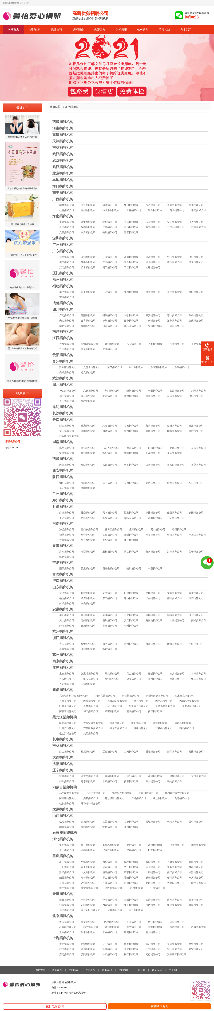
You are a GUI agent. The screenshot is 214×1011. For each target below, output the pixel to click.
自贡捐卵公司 (109, 325)
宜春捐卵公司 (155, 344)
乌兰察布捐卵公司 (69, 793)
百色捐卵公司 (153, 205)
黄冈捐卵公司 (109, 395)
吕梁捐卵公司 (109, 821)
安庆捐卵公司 (131, 620)
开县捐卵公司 (109, 882)
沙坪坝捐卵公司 (113, 888)
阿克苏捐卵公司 (163, 700)
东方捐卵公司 (88, 232)
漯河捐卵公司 (136, 529)
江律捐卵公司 (88, 877)
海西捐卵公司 (88, 551)
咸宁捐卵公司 (66, 395)
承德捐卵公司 (88, 850)
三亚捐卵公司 (131, 232)
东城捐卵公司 (155, 927)
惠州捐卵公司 (174, 262)
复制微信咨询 (159, 1006)
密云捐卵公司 (155, 921)
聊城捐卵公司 (88, 593)
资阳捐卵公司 (155, 325)
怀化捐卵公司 (88, 447)
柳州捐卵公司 (88, 210)
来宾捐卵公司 (198, 210)
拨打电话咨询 (55, 1006)
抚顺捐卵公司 (66, 776)
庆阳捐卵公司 (196, 512)
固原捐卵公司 (66, 568)
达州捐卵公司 (196, 320)
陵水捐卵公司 (109, 222)
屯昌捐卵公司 (66, 222)
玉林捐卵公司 (133, 210)
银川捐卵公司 (133, 568)
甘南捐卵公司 (88, 512)
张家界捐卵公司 (111, 447)
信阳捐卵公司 (174, 534)
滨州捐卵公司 (196, 593)
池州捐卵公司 (88, 615)
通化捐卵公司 (153, 751)
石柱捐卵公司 (66, 882)
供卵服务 (78, 29)
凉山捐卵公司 (174, 315)
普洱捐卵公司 (153, 425)
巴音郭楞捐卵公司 (189, 700)
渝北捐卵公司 (136, 888)
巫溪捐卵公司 (88, 861)
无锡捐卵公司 (88, 684)
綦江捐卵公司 (174, 872)
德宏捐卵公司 (196, 430)
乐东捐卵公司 (153, 222)
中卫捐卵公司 (155, 568)
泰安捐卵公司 (88, 603)
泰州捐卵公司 (177, 673)
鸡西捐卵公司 (90, 733)
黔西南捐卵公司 (67, 367)
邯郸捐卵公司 (155, 850)
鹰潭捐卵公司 (109, 349)
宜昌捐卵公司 (177, 390)
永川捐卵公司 (196, 877)
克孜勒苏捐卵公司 (117, 700)
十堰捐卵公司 (155, 390)
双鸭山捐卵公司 (163, 728)
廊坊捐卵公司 (198, 845)
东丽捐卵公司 (88, 905)
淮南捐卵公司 (177, 620)
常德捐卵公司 (66, 453)
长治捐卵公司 (174, 821)
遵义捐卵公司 (88, 372)
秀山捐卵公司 (196, 867)
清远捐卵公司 (131, 257)
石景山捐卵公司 (67, 927)
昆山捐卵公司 (133, 673)
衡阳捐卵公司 (109, 453)
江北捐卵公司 (157, 888)
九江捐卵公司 (66, 349)
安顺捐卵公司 (66, 372)
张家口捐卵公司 (111, 850)
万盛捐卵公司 (174, 861)
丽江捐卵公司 (66, 425)
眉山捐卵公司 (177, 325)
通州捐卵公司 (112, 927)
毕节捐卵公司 (114, 367)
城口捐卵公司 (153, 861)
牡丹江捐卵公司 (67, 728)
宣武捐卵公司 (177, 927)
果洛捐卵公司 (131, 551)
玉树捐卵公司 (109, 551)
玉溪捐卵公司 (196, 425)
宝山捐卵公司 (174, 949)
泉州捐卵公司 (174, 292)
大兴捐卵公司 (66, 932)
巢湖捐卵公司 (109, 615)
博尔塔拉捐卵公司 (191, 706)
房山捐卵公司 (177, 921)
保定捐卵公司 (133, 850)
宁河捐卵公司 (88, 899)
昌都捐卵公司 (109, 464)
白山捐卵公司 (66, 751)
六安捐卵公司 (131, 615)
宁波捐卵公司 (196, 643)
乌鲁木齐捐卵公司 (138, 706)
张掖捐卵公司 (153, 512)
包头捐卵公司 (66, 803)
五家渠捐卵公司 (67, 700)
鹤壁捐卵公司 (66, 534)
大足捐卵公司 (88, 872)
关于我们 (186, 29)
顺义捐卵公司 (90, 927)
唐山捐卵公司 (66, 850)
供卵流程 (99, 29)
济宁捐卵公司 (109, 598)
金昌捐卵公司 (174, 512)
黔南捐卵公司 (182, 367)
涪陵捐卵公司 (131, 877)
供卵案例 (35, 29)
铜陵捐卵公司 (174, 615)
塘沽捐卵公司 (66, 910)
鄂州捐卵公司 (153, 395)
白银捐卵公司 (66, 512)
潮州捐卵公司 (88, 257)
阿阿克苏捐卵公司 (105, 695)
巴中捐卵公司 (131, 320)
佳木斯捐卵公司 (183, 723)
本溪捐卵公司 (109, 781)
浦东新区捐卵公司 (177, 954)
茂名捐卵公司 (88, 267)
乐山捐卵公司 (196, 315)
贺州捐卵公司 (177, 210)
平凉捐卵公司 (66, 517)
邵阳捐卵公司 (155, 447)
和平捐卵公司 (131, 905)
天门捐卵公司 (66, 401)
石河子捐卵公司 (113, 706)
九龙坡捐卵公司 (89, 888)
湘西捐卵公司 (133, 447)
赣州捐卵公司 (112, 344)
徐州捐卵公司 (112, 678)
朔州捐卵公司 (131, 826)
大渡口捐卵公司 (175, 882)
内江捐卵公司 (66, 320)
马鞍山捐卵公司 (154, 620)
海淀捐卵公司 (131, 932)
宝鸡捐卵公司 (88, 482)
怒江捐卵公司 (109, 425)
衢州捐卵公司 (109, 649)
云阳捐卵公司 (66, 867)
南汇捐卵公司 (153, 944)
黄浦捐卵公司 (88, 949)
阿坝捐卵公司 (109, 315)
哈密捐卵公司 (112, 711)
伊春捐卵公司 (141, 728)
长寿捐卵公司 (153, 877)
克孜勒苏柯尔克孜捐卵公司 (74, 695)
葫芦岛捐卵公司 (89, 776)
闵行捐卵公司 (153, 954)
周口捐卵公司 (157, 529)
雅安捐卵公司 (153, 315)
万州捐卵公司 (88, 882)
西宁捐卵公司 (196, 551)
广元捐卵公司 (66, 315)
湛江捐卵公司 (196, 257)
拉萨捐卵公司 (198, 464)
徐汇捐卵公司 (109, 954)
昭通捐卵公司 (174, 430)
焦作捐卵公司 (88, 534)
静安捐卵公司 (131, 944)
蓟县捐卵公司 (66, 899)
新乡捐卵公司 (88, 540)
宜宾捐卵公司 (88, 320)
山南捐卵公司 (153, 464)
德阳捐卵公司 (88, 315)
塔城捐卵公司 (133, 711)
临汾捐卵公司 (66, 821)
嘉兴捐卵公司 (66, 649)
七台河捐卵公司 (67, 733)
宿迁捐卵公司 (155, 673)
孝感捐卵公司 (131, 395)
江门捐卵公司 (66, 267)
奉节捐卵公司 (131, 872)
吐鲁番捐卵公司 (67, 706)
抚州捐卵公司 (177, 344)
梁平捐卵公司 (88, 867)
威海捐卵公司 (88, 598)
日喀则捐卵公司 (175, 464)
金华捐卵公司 (88, 643)
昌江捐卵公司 (66, 227)
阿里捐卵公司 (66, 464)
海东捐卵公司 (174, 551)
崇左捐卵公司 (155, 210)
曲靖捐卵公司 (109, 430)
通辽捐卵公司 (160, 798)
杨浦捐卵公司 (109, 949)
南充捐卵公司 (66, 325)
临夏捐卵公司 (109, 517)
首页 (64, 106)
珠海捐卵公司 (109, 262)
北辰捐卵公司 (66, 905)
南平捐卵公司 (66, 292)
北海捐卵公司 (88, 205)
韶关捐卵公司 (196, 262)
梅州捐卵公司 (153, 262)
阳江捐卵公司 (131, 267)
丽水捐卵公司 (109, 643)
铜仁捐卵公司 (136, 367)
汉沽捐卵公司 (174, 905)
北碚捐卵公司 (153, 882)
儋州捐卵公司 (109, 232)
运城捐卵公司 (88, 821)
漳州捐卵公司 (153, 292)
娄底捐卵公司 (177, 447)
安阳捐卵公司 (109, 540)
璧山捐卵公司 (109, 877)
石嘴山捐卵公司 (111, 568)
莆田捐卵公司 (196, 292)
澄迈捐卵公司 (196, 222)
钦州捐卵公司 (131, 205)
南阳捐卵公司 (153, 534)
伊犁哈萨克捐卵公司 (157, 695)
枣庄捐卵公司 (153, 593)
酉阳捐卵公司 (109, 861)
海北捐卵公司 (66, 556)
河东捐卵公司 (114, 910)
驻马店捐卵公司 (113, 529)
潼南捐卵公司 (109, 872)
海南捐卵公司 (66, 551)
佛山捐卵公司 (88, 262)
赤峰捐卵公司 (138, 798)
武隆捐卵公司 (196, 861)
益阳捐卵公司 (198, 447)
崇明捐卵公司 (66, 944)
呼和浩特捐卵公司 (90, 803)
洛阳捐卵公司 (109, 534)
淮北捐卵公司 (196, 615)
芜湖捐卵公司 (198, 620)
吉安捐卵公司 (133, 344)
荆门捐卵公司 (112, 390)
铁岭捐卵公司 (174, 781)
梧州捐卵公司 (196, 205)
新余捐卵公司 (88, 349)
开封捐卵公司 (131, 534)
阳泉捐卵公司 (66, 826)
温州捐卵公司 (131, 643)
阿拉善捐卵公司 (130, 695)
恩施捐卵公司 (90, 390)
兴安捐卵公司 (90, 798)
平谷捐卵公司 (133, 921)
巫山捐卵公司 (66, 861)
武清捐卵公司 (153, 899)
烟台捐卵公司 (153, 598)
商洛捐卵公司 (153, 482)
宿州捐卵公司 (109, 620)
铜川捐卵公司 (66, 482)
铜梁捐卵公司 (196, 872)
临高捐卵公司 (131, 222)
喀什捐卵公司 (141, 700)
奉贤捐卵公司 (196, 944)
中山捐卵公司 (174, 257)
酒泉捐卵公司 (131, 512)
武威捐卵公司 (155, 517)
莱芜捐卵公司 (109, 593)
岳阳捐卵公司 (174, 453)
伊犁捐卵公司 (155, 711)
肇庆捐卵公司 (66, 262)
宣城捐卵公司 (153, 615)
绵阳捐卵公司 (88, 325)
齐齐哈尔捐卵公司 (93, 728)
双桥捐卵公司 (131, 861)
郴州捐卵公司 (88, 453)
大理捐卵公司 (153, 430)
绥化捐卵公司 (138, 723)
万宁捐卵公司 (153, 227)
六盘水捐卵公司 (91, 367)
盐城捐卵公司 (133, 678)
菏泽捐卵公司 (66, 593)
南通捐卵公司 (177, 678)
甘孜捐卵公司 (131, 315)
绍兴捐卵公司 (174, 643)
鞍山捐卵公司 (153, 781)
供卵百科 (56, 29)
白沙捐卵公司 (131, 227)
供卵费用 (121, 29)
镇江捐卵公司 (198, 678)
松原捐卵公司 (88, 751)
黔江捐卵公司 (66, 872)
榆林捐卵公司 (196, 482)
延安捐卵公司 (66, 488)
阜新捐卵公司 (177, 776)
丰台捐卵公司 (109, 932)
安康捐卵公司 (131, 482)
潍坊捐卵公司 (131, 598)
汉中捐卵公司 (109, 482)
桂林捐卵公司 (66, 205)
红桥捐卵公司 (196, 899)
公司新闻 (142, 29)
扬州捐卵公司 (155, 678)
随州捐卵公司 (133, 390)
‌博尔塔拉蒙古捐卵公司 (177, 793)
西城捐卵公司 (198, 927)
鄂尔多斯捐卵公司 (114, 798)
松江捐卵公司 (131, 954)
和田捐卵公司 (90, 711)
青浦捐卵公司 (174, 944)
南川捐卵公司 (153, 867)
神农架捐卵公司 (67, 390)
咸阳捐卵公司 (88, 488)
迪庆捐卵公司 (88, 425)
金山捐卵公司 (109, 944)
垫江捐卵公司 (131, 867)
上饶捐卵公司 (198, 344)
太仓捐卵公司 (66, 673)
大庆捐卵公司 (117, 723)
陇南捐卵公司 (177, 517)
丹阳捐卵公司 (66, 684)
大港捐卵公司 (196, 905)
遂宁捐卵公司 (174, 320)
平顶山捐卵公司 (197, 534)
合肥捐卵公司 (88, 625)
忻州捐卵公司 (109, 826)
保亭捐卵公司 (88, 227)
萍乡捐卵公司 (66, 344)
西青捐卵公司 (109, 905)
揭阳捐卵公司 (109, 267)
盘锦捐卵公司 (112, 776)
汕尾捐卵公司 (153, 267)
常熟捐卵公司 (112, 673)
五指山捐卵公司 (175, 227)
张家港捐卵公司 (89, 673)
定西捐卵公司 (88, 517)
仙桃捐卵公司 (88, 401)
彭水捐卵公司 (109, 867)
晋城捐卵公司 (153, 821)
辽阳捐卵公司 (155, 776)
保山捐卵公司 (88, 430)
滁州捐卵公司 (131, 625)
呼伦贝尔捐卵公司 (148, 793)
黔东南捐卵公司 (159, 367)
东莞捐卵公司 (66, 257)
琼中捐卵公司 (88, 222)
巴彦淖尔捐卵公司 (95, 793)
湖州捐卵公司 (88, 649)
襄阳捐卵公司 (174, 395)
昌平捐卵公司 (88, 932)
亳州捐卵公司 (66, 615)
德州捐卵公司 (174, 598)
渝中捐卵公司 (66, 888)
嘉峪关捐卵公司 (132, 517)
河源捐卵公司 (153, 257)
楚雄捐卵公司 (174, 425)
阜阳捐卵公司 (109, 625)
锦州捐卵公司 (66, 781)
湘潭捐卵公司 (153, 453)
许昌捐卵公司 (66, 540)
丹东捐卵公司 (88, 781)
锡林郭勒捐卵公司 (122, 793)
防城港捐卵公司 (111, 210)
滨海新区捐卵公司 (90, 910)
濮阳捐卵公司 (179, 529)
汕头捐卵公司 (131, 262)
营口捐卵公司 (198, 776)
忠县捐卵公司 (174, 867)
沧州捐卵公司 (66, 845)
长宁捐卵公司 (153, 949)
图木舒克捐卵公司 (184, 695)
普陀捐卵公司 (88, 954)
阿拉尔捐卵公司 (91, 700)
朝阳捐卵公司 (133, 776)
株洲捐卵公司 (131, 453)
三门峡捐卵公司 (89, 529)
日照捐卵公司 (131, 593)
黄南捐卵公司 (153, 551)
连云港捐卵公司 (67, 678)
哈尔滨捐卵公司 (67, 723)
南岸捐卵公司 (198, 882)
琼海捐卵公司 (198, 227)
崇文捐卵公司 (133, 927)
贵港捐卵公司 (174, 205)
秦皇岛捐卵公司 (111, 845)
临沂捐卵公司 (66, 598)
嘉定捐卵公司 (196, 949)
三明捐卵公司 (109, 292)
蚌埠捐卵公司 (66, 625)
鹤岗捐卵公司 (186, 728)
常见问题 (164, 29)
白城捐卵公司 (131, 751)
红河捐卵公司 (131, 430)
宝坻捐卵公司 (131, 899)
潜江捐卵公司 (196, 395)
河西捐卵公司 (153, 905)
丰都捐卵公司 (153, 872)
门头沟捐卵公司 (111, 921)
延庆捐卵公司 (66, 921)
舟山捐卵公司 (66, 643)
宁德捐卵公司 (66, 297)
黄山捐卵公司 (66, 620)
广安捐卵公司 (153, 320)
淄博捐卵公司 (196, 598)
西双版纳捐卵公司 (69, 436)
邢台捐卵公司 (88, 845)
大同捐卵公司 (88, 826)
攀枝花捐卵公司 (132, 325)
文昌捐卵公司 (66, 232)
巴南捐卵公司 (131, 882)
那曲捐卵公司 (88, 464)
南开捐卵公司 (136, 910)
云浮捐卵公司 (109, 257)
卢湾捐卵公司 (88, 944)
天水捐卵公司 (109, 512)
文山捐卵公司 (66, 430)
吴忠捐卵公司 (88, 568)
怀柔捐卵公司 (88, 921)
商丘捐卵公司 (131, 540)
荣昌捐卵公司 (66, 877)
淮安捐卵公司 (90, 678)
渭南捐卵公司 (174, 482)
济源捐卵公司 (66, 529)
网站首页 (13, 29)
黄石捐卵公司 (88, 395)
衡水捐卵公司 (155, 845)
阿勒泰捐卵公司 (67, 711)
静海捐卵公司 (109, 899)
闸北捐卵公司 (131, 949)
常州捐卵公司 (198, 673)
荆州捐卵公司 (198, 390)
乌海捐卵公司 (182, 798)
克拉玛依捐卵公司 (165, 706)
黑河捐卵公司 (160, 723)
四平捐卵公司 (174, 751)
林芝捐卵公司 (131, 464)
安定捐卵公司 (174, 222)
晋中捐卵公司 (196, 821)
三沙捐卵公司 (109, 227)
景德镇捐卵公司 (89, 344)
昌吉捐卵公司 (90, 706)
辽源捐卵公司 (109, 751)
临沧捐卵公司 (131, 425)
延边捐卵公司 (196, 751)
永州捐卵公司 (66, 447)
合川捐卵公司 (174, 877)
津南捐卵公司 (174, 899)
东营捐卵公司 (174, 593)
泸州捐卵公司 (109, 320)
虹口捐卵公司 (66, 949)
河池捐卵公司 (109, 205)
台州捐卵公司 (153, 643)
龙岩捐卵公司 (131, 292)
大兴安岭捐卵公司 (93, 723)
